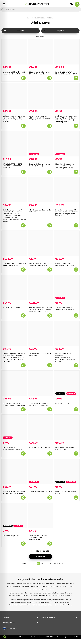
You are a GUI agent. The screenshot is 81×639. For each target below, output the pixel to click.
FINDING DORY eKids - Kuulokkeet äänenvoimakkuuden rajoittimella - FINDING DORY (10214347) (65, 357)
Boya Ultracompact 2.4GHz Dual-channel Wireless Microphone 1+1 (38, 537)
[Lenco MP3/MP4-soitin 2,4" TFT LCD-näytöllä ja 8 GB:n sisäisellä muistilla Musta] (40, 96)
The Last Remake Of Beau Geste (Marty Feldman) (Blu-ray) (40, 264)
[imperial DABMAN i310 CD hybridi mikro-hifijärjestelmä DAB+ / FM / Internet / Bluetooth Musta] (40, 287)
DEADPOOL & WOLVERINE (12, 308)
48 (34, 563)
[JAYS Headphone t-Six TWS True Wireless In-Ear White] (14, 243)
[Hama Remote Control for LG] (40, 427)
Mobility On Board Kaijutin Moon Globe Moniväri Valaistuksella (14, 492)
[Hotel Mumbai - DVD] (67, 383)
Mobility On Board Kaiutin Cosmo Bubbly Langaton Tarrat (14, 404)
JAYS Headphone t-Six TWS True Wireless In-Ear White (14, 264)
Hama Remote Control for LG (39, 447)
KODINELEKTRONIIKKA (38, 18)
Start (27, 18)
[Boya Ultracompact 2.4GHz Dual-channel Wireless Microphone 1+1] (40, 515)
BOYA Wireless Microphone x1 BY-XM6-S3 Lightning (65, 448)
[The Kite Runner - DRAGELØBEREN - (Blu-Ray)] (14, 427)
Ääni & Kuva (50, 18)
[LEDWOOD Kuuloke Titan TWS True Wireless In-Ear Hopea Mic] (40, 383)
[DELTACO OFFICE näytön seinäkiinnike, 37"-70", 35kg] (67, 243)
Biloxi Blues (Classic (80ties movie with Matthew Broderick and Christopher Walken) (66, 166)
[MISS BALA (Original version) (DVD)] (67, 471)
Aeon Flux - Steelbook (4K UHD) (40, 491)
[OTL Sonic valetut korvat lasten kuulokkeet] (40, 333)
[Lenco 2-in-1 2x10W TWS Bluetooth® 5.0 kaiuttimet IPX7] (67, 51)
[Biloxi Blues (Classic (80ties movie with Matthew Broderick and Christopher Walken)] (67, 143)
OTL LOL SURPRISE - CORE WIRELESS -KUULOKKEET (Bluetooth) (12, 166)
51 (45, 563)
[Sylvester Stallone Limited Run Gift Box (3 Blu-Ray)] (40, 143)
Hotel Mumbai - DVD (62, 403)
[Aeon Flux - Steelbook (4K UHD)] (40, 471)
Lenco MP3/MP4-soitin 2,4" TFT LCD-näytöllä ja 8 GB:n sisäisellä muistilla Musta (40, 118)
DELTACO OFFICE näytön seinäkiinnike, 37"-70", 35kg (64, 264)
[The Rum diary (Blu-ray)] (14, 515)
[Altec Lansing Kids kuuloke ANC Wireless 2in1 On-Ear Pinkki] (14, 51)
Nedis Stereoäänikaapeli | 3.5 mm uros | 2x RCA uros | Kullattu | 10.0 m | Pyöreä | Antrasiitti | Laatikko (66, 213)
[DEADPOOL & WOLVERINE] (14, 287)
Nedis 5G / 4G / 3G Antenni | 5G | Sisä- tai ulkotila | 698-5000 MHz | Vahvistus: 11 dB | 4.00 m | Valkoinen (14, 119)
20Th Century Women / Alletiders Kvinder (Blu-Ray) (64, 308)
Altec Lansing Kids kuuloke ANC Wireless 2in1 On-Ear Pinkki (14, 73)
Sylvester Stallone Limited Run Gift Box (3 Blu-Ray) (39, 165)
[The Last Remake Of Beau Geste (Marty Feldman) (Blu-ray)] (40, 243)
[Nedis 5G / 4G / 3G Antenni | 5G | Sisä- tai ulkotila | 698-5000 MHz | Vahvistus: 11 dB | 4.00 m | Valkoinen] (14, 96)
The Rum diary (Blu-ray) (11, 536)
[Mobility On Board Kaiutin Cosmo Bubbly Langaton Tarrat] (14, 383)
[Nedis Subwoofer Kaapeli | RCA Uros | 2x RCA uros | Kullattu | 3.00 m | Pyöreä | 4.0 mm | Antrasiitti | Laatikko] (67, 96)
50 (42, 563)
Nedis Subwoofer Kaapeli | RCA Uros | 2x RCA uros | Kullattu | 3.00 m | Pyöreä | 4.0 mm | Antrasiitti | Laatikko (66, 119)
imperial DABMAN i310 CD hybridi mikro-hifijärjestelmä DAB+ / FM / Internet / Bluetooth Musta (40, 309)
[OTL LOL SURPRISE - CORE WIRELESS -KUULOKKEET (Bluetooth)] (14, 143)
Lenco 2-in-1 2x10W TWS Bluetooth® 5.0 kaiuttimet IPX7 (66, 73)
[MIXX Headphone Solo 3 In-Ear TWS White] (40, 190)
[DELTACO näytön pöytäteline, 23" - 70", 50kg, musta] (40, 51)
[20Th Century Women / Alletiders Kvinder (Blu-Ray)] (67, 287)
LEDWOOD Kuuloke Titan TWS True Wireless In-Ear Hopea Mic (40, 404)
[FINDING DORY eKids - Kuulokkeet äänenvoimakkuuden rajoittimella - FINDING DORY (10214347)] (67, 333)
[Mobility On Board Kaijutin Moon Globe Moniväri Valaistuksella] (14, 471)
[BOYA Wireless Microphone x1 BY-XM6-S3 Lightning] (67, 427)
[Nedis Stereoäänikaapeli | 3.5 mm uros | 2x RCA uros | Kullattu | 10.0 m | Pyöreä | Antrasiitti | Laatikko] (67, 190)
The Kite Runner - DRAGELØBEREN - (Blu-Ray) (12, 448)
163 (51, 563)
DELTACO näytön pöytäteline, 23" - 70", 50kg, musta (39, 73)
